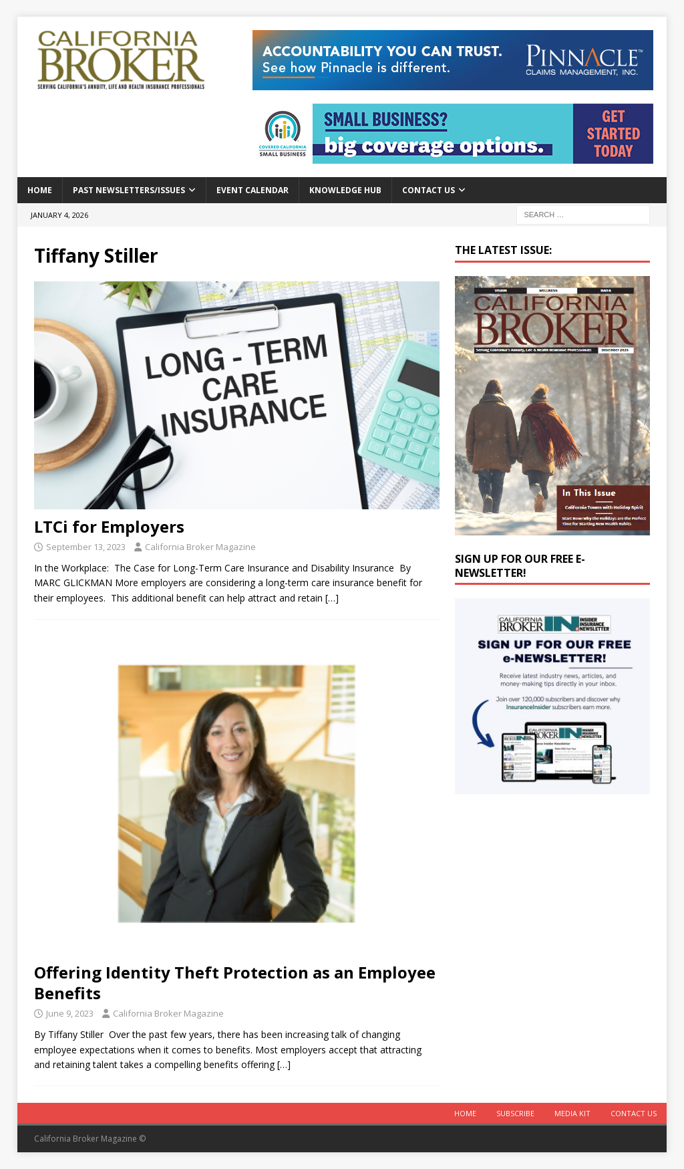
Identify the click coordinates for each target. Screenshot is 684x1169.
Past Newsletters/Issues (129, 190)
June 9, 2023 (70, 1013)
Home (39, 190)
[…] (332, 598)
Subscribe (515, 1113)
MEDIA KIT (572, 1113)
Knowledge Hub (345, 190)
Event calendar (252, 190)
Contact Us (428, 190)
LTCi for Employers (109, 526)
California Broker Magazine (200, 547)
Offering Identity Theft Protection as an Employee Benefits (235, 982)
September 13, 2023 (86, 547)
